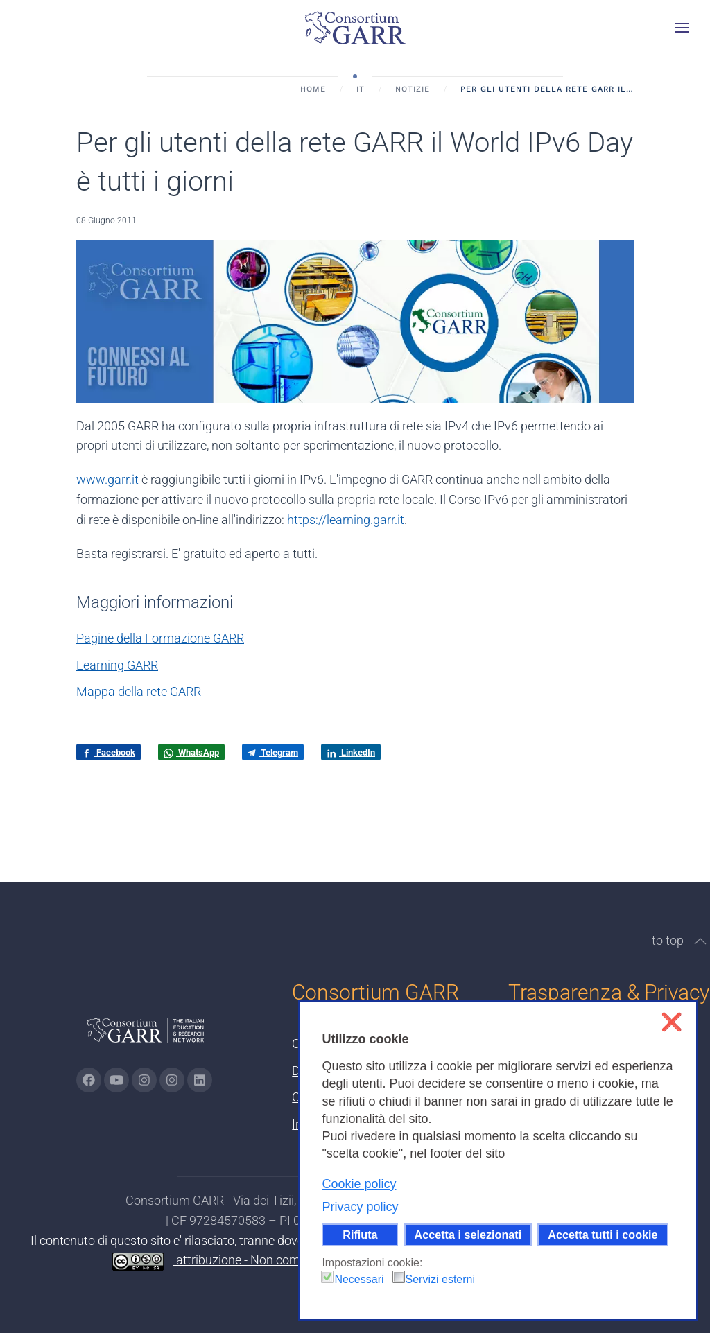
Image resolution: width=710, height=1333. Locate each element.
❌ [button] (671, 1022)
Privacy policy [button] (360, 1207)
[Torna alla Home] (355, 27)
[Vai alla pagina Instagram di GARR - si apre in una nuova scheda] (144, 1080)
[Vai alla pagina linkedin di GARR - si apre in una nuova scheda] (199, 1080)
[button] (682, 27)
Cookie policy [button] (359, 1184)
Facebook (108, 752)
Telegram (273, 752)
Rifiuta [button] (360, 1234)
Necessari (358, 1279)
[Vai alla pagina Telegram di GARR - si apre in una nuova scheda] (171, 1080)
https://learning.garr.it (345, 519)
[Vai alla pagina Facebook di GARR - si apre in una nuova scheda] (88, 1080)
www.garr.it (107, 479)
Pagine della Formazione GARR (160, 638)
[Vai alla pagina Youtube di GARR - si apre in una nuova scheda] (116, 1080)
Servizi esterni (440, 1279)
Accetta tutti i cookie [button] (602, 1234)
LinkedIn (351, 752)
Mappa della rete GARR (138, 691)
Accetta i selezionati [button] (468, 1234)
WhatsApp (191, 752)
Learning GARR (117, 665)
